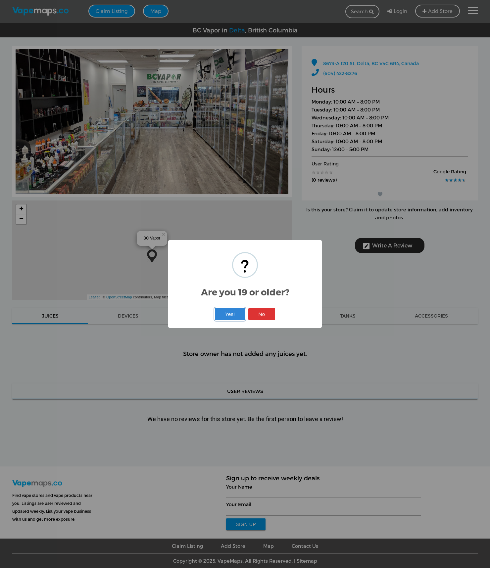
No (261, 314)
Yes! (230, 314)
